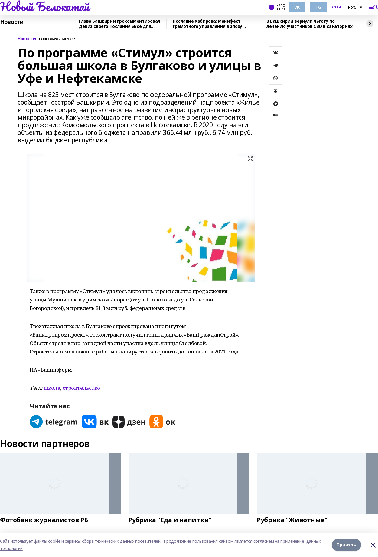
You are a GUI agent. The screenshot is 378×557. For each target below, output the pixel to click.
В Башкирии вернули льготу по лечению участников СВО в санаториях (309, 24)
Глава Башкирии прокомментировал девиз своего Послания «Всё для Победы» (119, 24)
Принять (346, 545)
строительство (81, 387)
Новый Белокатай (44, 6)
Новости (12, 22)
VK (296, 7)
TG (318, 7)
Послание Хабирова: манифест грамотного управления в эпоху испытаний (207, 24)
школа (52, 387)
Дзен (336, 7)
